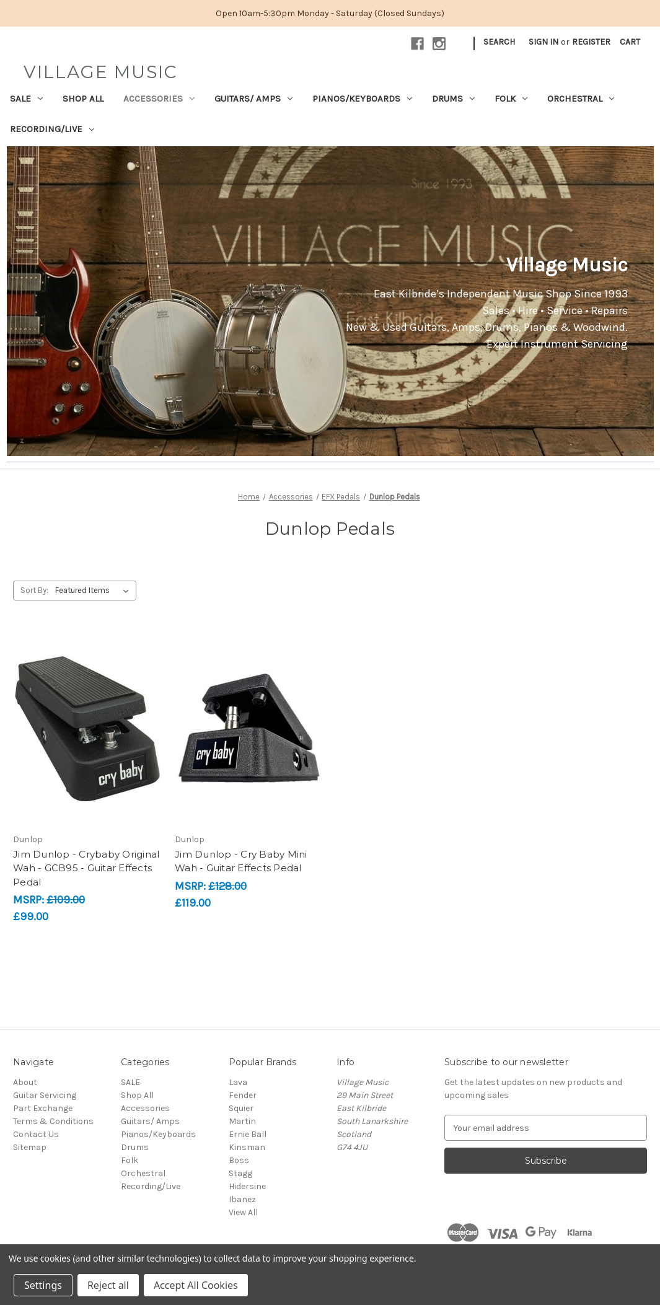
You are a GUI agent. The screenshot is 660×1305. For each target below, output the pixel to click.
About (25, 1082)
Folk (511, 98)
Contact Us (36, 1134)
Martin (242, 1121)
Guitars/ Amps (253, 98)
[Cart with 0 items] (630, 42)
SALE (26, 98)
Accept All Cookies (196, 1285)
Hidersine (247, 1186)
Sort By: (34, 590)
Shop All (83, 98)
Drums (453, 98)
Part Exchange (43, 1108)
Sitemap (29, 1147)
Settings (43, 1285)
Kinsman (247, 1147)
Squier (241, 1108)
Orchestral (580, 98)
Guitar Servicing (44, 1095)
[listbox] (94, 590)
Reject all (108, 1285)
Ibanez (242, 1199)
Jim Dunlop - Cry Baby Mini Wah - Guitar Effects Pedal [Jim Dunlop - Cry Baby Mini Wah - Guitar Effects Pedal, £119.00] (241, 861)
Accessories (159, 98)
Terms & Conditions (53, 1121)
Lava (238, 1082)
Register (591, 42)
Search (499, 42)
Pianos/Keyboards (362, 98)
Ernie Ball (247, 1134)
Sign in (543, 42)
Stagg (240, 1173)
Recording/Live (52, 128)
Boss (239, 1160)
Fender (243, 1095)
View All (243, 1212)
